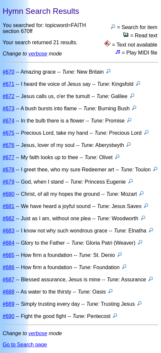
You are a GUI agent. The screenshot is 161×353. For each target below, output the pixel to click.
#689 (9, 304)
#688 (9, 292)
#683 (9, 230)
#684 (9, 243)
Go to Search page (25, 344)
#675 (9, 133)
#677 (9, 157)
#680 (9, 194)
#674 (9, 121)
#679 (9, 182)
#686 (9, 267)
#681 (9, 206)
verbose (37, 53)
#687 (9, 279)
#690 (9, 316)
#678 (9, 169)
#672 (9, 96)
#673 (9, 108)
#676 (9, 145)
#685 (9, 255)
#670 (9, 72)
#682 (9, 218)
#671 (9, 84)
